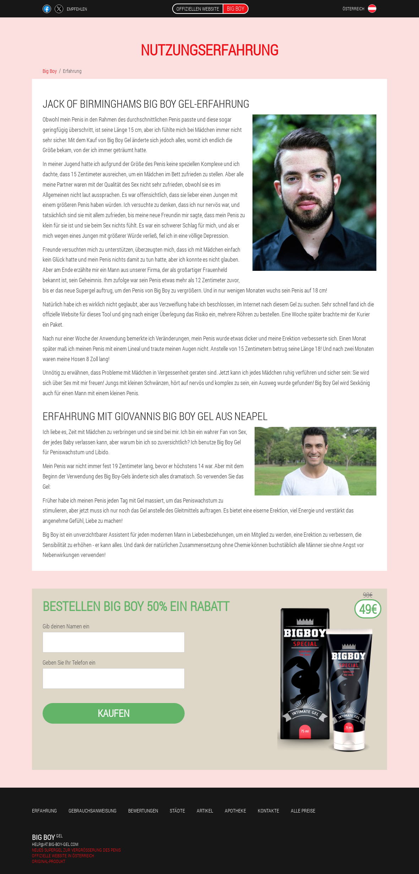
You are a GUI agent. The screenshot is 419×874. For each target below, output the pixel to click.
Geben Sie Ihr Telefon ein (69, 662)
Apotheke (235, 810)
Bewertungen (143, 810)
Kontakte (268, 810)
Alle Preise (303, 810)
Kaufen (114, 713)
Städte (177, 810)
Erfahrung (44, 810)
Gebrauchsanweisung (92, 810)
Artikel (205, 810)
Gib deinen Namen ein (66, 626)
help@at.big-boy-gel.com (55, 844)
